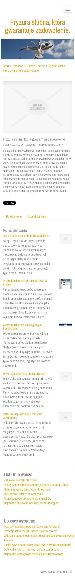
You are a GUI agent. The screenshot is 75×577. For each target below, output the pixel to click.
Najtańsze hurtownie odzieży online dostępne (31, 503)
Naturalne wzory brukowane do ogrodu (27, 489)
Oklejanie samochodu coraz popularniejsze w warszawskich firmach (39, 537)
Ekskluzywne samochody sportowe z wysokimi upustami (37, 545)
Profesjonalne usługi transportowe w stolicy (25, 282)
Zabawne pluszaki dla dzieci (20, 480)
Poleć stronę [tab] (14, 216)
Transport (18, 66)
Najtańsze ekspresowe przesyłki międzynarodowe (33, 554)
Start (6, 66)
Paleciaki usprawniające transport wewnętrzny (23, 416)
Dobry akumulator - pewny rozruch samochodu (31, 549)
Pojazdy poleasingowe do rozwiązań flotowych (32, 526)
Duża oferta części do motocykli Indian (26, 235)
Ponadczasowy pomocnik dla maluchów (27, 498)
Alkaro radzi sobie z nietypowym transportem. (22, 327)
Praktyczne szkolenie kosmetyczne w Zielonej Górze (36, 485)
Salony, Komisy (36, 66)
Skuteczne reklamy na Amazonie (23, 494)
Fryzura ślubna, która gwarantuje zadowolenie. (34, 68)
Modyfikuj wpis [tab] (37, 216)
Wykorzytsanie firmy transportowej (24, 373)
